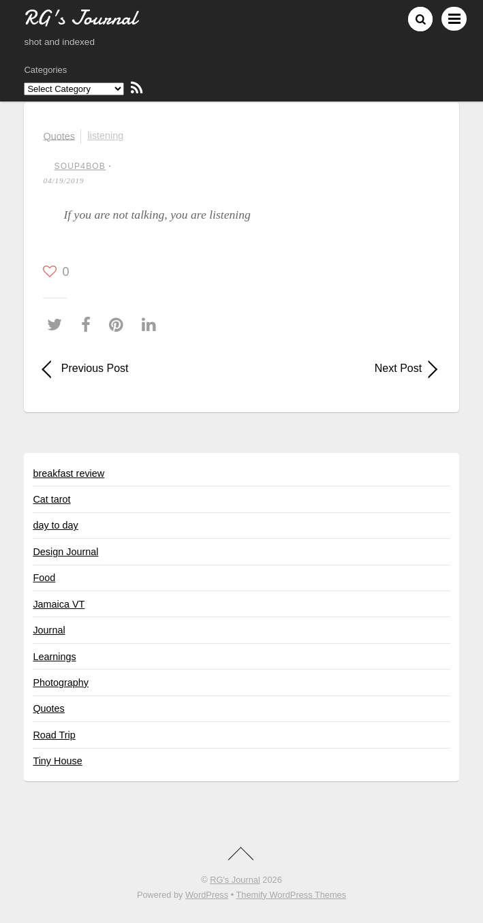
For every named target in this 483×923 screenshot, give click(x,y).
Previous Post (95, 368)
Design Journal (65, 551)
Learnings (54, 656)
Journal (49, 630)
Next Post (337, 368)
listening (106, 135)
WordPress (206, 895)
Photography (61, 682)
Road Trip (54, 735)
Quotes (58, 135)
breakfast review (68, 473)
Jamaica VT (58, 604)
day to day (55, 525)
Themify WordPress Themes (291, 895)
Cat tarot (51, 499)
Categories (45, 70)
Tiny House (57, 760)
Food (44, 577)
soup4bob (80, 166)
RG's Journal (235, 880)
